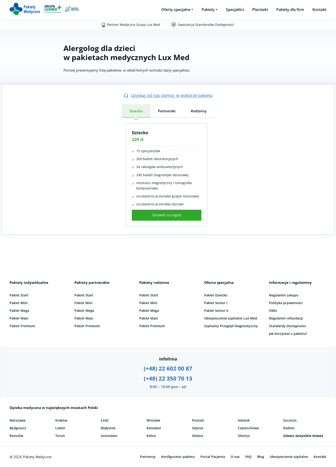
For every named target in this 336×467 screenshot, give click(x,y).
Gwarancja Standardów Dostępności (206, 24)
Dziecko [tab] (136, 111)
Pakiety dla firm (290, 9)
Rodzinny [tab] (198, 111)
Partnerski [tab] (166, 111)
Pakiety (208, 9)
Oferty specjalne (175, 9)
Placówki (260, 9)
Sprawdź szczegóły (166, 215)
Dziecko (140, 132)
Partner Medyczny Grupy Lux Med (133, 24)
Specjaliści (235, 9)
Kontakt (319, 9)
